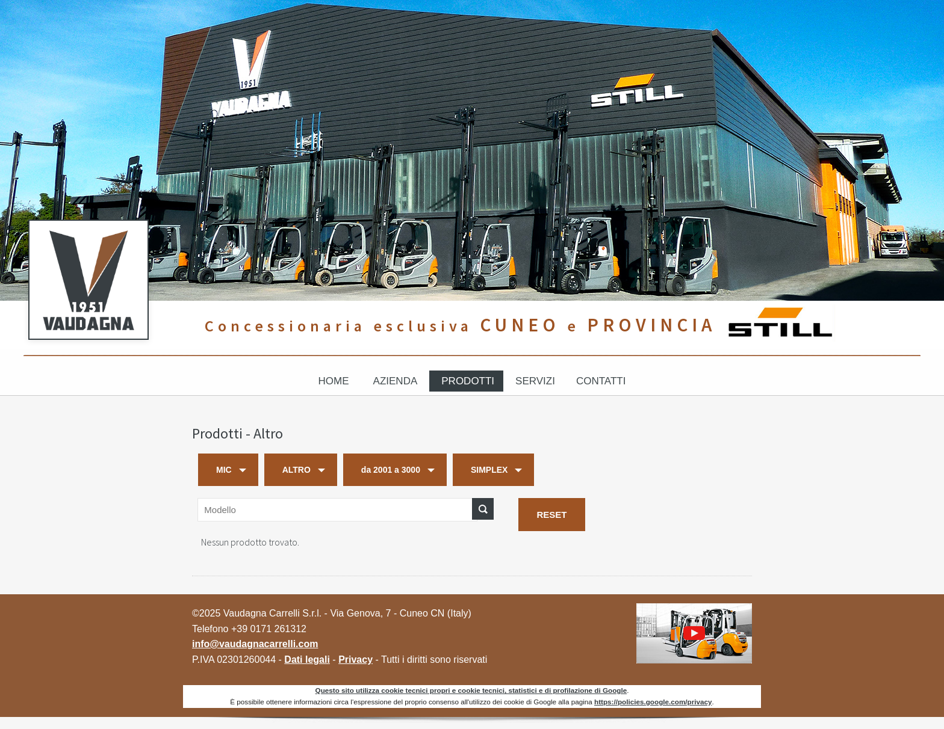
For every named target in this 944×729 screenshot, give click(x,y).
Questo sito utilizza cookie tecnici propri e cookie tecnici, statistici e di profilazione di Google (471, 690)
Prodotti (467, 381)
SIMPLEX (489, 470)
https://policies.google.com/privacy (653, 702)
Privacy (355, 659)
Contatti (601, 381)
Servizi (535, 381)
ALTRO (296, 470)
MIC (224, 470)
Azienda (395, 381)
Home (333, 381)
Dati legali (307, 659)
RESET (551, 514)
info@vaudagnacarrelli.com (255, 644)
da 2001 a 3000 (390, 470)
